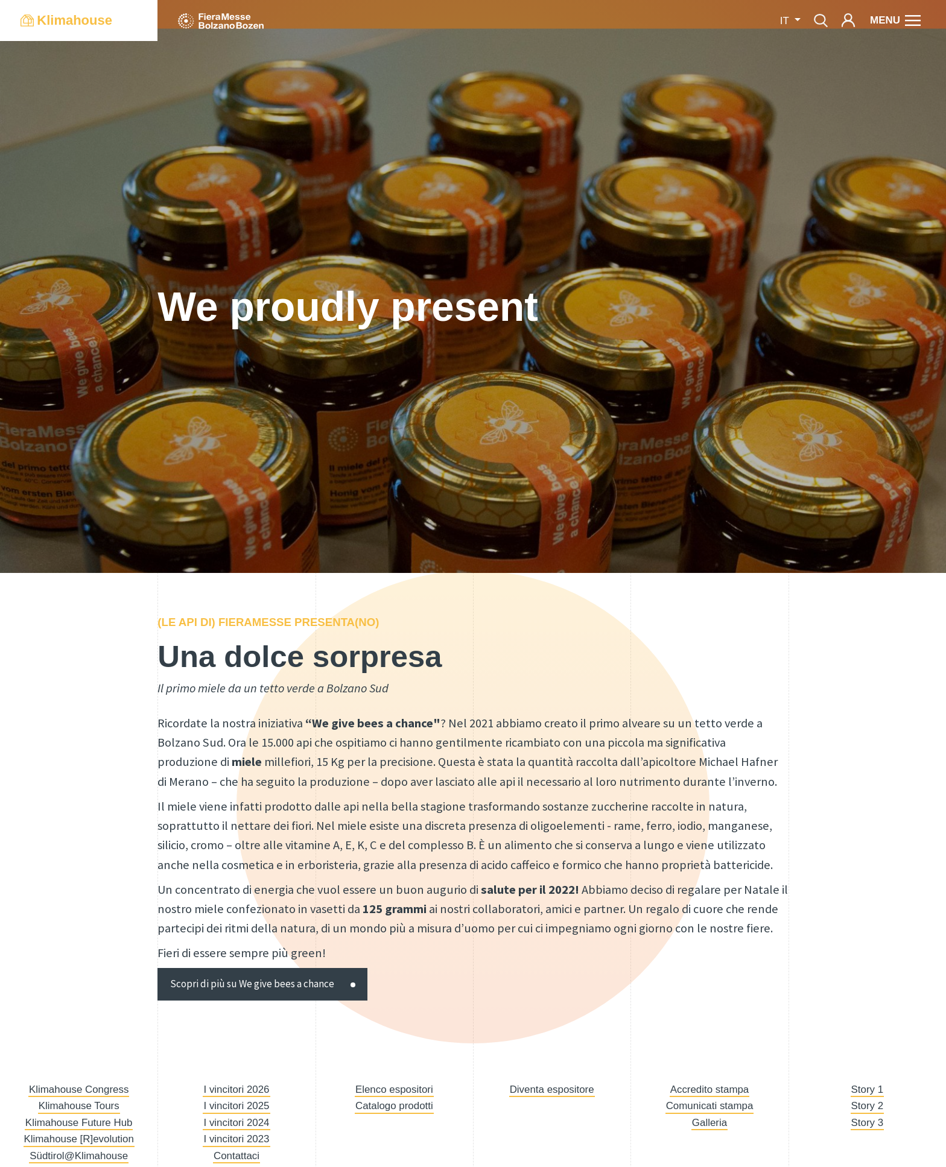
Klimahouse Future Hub (79, 1122)
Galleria (709, 1122)
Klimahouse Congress (79, 1089)
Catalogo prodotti (394, 1106)
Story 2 (867, 1106)
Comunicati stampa (710, 1106)
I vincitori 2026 (236, 1089)
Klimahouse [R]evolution (79, 1139)
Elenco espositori (394, 1089)
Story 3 (867, 1122)
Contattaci (236, 1156)
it (786, 21)
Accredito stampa (709, 1089)
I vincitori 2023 (236, 1139)
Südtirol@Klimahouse (79, 1156)
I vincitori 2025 (236, 1106)
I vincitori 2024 (236, 1122)
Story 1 (867, 1089)
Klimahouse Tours (79, 1106)
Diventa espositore (552, 1089)
